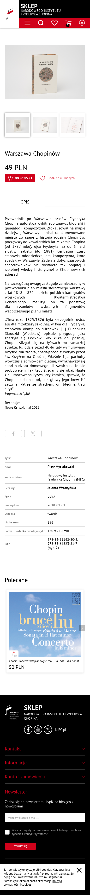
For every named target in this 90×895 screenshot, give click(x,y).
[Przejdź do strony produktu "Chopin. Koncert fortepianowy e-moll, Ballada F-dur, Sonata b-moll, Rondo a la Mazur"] (45, 631)
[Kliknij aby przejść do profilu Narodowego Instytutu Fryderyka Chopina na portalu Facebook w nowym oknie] (28, 729)
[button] (17, 125)
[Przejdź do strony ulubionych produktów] (54, 23)
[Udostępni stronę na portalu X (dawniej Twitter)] (33, 433)
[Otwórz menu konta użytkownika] (82, 23)
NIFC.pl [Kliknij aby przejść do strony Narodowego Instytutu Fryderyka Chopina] (60, 730)
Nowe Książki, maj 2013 (22, 407)
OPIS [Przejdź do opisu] (25, 202)
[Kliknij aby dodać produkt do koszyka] (20, 178)
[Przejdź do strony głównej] (9, 14)
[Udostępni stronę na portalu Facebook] (13, 433)
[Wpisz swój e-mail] (45, 817)
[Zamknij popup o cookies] (79, 870)
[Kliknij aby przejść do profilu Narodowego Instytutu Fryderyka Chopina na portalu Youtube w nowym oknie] (38, 729)
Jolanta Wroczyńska (62, 488)
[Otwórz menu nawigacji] (27, 23)
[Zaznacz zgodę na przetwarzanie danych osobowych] (7, 832)
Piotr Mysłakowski (61, 466)
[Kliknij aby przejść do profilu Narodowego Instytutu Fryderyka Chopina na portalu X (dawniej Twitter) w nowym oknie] (48, 729)
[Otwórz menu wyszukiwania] (41, 23)
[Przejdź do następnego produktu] (82, 628)
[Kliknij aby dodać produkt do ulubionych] (57, 178)
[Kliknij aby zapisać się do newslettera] (20, 846)
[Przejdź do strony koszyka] (68, 23)
